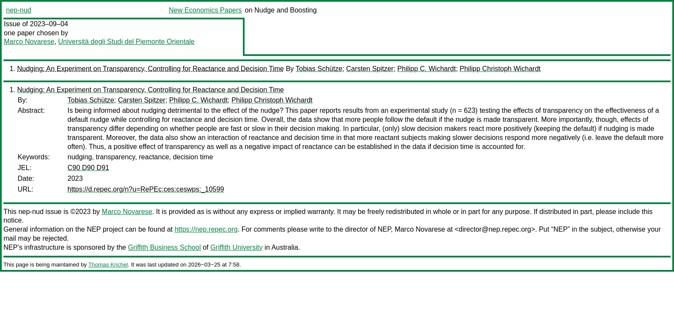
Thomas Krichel (108, 264)
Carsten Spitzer (369, 68)
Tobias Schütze (319, 68)
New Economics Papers (205, 10)
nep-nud (18, 10)
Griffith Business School (164, 247)
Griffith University (236, 247)
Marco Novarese (29, 41)
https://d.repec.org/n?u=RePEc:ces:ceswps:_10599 (145, 189)
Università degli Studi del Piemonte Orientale (126, 41)
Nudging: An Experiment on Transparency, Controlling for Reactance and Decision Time (150, 68)
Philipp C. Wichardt (426, 68)
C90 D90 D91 (88, 167)
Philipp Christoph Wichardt (500, 68)
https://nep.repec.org (206, 229)
